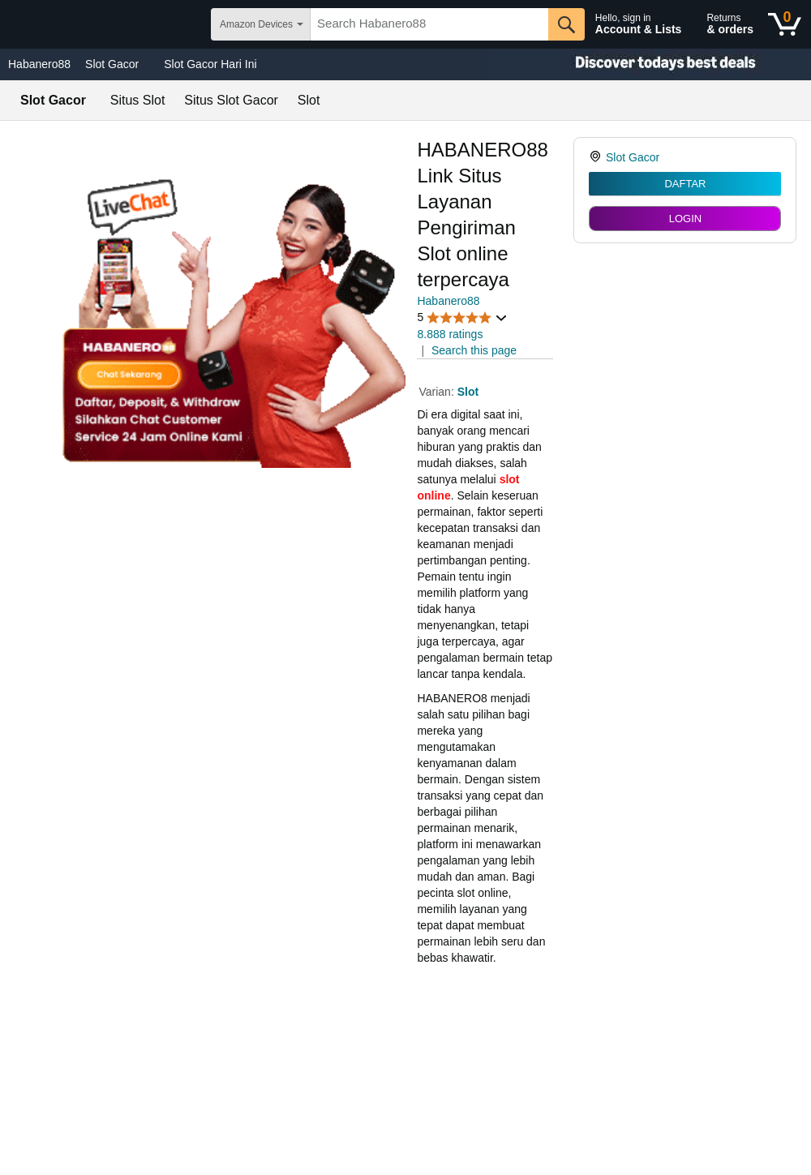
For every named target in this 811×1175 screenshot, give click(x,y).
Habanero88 (39, 64)
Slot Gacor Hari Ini (210, 64)
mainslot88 (444, 1006)
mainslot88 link (454, 982)
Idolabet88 (443, 1152)
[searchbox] (429, 24)
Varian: (437, 391)
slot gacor (441, 1054)
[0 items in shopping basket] (785, 24)
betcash (437, 1103)
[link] (597, 157)
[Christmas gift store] (649, 64)
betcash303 (446, 1030)
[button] (462, 317)
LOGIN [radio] (685, 218)
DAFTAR (685, 184)
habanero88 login (460, 1127)
